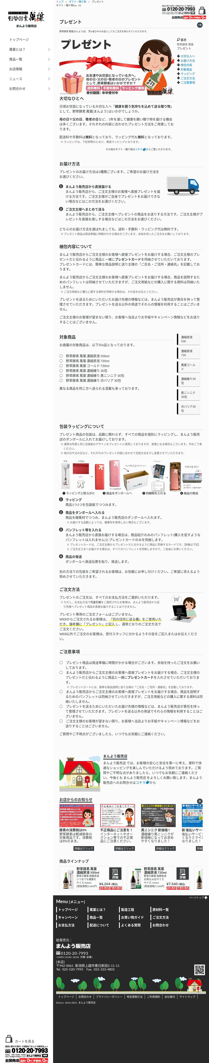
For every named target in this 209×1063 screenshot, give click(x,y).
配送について (99, 925)
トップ (59, 1)
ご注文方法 (188, 78)
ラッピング (188, 73)
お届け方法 (188, 60)
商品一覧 (15, 59)
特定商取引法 (135, 996)
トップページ (19, 39)
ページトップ (198, 897)
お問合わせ (17, 88)
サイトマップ (187, 996)
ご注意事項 (188, 82)
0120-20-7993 (74, 953)
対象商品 (186, 69)
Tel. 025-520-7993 (69, 969)
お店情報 (15, 69)
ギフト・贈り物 (77, 1)
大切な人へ (188, 56)
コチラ (140, 149)
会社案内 (170, 996)
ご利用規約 (153, 996)
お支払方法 (66, 925)
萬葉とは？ (17, 49)
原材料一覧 (160, 909)
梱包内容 (186, 65)
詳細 (115, 873)
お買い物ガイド (132, 917)
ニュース (15, 79)
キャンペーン (68, 917)
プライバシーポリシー (109, 996)
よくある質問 (131, 925)
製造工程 (127, 909)
